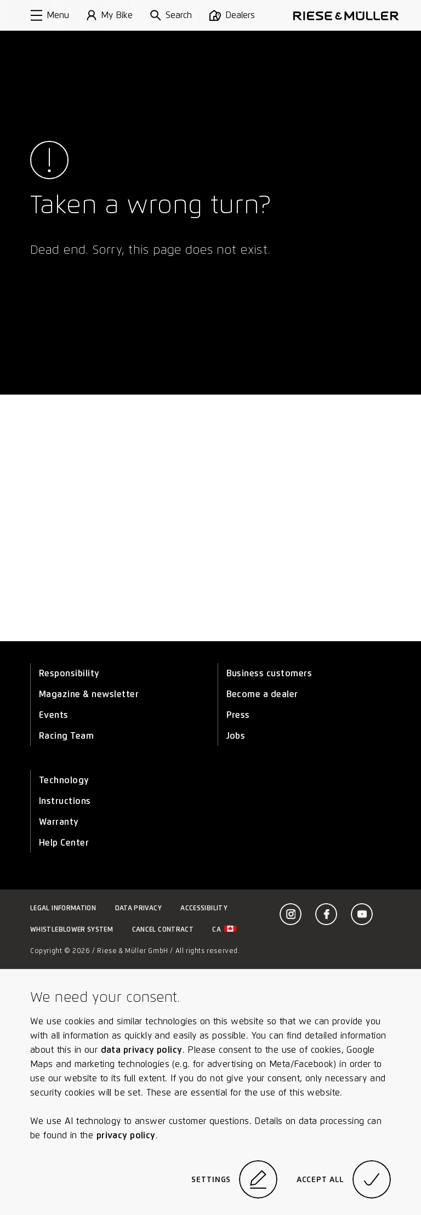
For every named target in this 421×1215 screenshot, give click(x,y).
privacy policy (126, 1135)
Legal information (63, 908)
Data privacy (138, 908)
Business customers (269, 673)
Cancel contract (163, 929)
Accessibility (203, 908)
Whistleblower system (71, 929)
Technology (64, 780)
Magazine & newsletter (89, 694)
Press (238, 715)
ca (224, 929)
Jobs (236, 736)
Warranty (59, 822)
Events (54, 715)
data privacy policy (142, 1050)
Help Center (64, 842)
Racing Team (66, 736)
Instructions (65, 801)
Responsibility (69, 673)
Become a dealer (262, 694)
